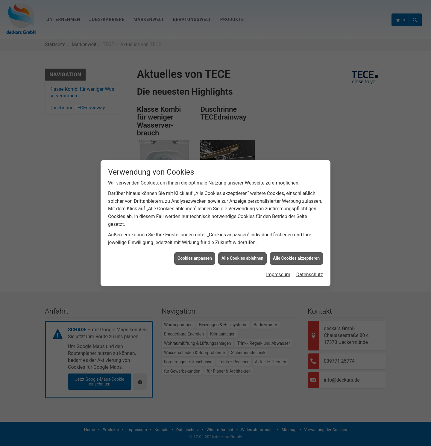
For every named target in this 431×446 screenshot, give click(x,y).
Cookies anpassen (194, 255)
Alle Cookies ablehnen (242, 255)
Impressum (278, 271)
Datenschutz (309, 271)
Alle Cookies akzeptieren (296, 255)
